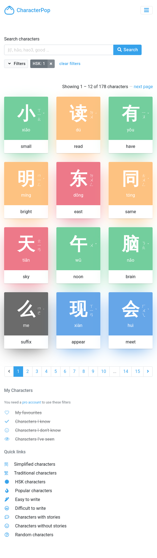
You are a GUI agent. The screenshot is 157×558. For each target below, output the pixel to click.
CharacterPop (27, 10)
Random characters (34, 534)
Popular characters (33, 490)
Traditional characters (35, 473)
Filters (19, 63)
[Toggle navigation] (147, 10)
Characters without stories (41, 526)
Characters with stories (37, 517)
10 (103, 371)
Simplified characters (34, 464)
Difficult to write (30, 508)
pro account (31, 402)
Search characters (22, 39)
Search (127, 49)
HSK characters (30, 481)
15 (137, 371)
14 (125, 371)
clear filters (70, 63)
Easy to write (27, 499)
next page (143, 86)
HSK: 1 (39, 63)
